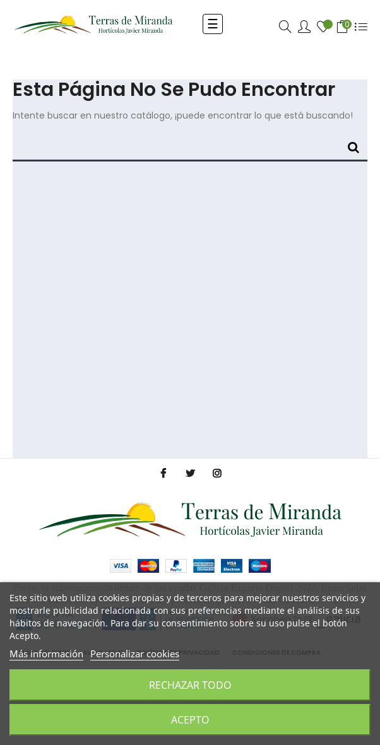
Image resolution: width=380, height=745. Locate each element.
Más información (46, 653)
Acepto (190, 720)
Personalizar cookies (134, 653)
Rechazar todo (190, 685)
